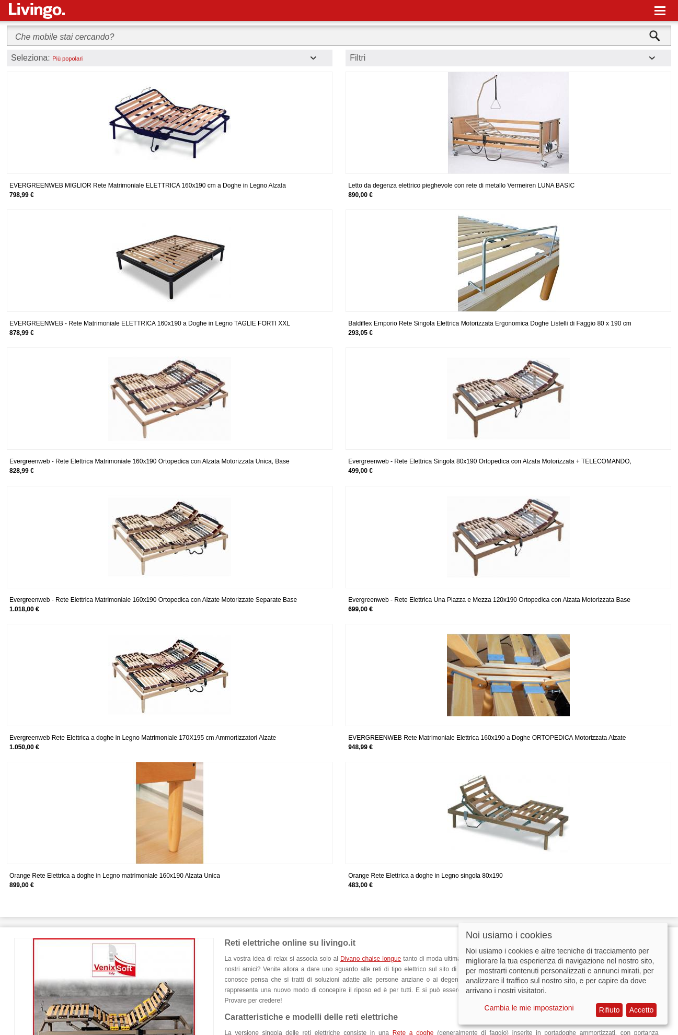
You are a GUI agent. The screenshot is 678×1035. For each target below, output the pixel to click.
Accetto (641, 1010)
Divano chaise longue (370, 958)
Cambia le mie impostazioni (529, 1008)
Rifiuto (609, 1010)
